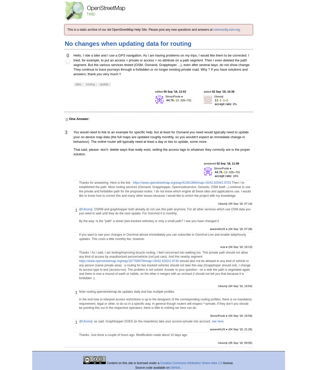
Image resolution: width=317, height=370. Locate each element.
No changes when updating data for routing (128, 43)
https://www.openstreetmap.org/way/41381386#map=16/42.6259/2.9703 (182, 182)
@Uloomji (85, 209)
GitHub (176, 367)
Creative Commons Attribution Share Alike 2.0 (191, 363)
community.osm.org (226, 29)
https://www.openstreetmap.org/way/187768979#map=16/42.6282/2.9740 (129, 261)
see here (218, 321)
